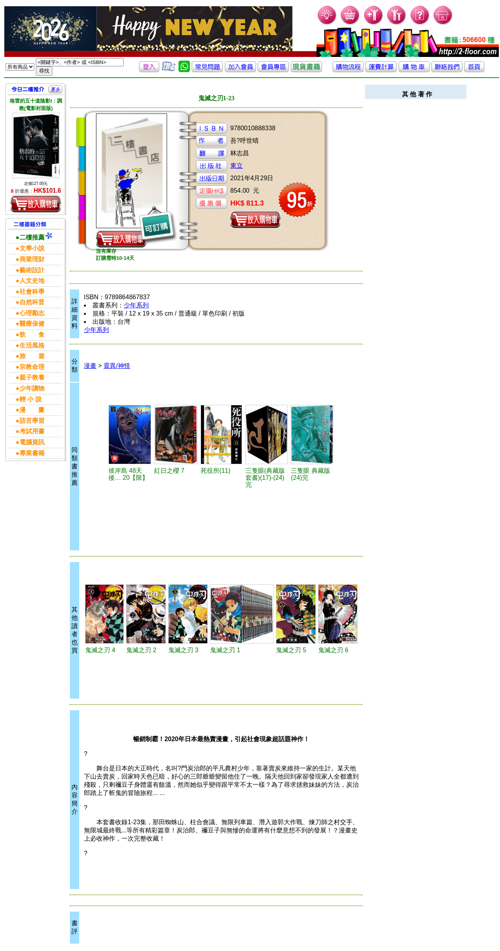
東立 (236, 165)
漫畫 (90, 365)
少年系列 (136, 305)
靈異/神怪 (116, 365)
